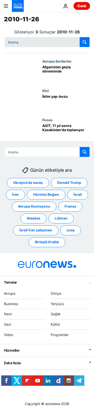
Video (8, 335)
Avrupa (9, 293)
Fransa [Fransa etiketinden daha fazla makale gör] (70, 206)
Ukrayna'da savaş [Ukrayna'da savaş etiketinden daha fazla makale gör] (28, 182)
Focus (47, 120)
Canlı (81, 6)
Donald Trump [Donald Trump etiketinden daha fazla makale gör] (69, 182)
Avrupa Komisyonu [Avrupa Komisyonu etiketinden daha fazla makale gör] (34, 206)
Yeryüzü (57, 304)
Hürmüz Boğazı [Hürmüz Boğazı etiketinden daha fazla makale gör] (46, 194)
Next (8, 314)
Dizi (45, 91)
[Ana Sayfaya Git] (18, 6)
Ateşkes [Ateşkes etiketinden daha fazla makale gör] (33, 218)
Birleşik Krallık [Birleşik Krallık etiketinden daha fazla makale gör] (47, 242)
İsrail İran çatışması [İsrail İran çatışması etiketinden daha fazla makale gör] (35, 230)
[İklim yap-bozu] (66, 103)
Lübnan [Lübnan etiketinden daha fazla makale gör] (61, 218)
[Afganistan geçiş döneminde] (66, 73)
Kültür (55, 324)
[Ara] (47, 42)
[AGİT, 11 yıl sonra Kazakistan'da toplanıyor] (66, 132)
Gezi (7, 324)
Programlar (60, 335)
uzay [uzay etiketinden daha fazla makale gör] (71, 230)
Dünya (56, 293)
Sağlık (56, 314)
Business (11, 304)
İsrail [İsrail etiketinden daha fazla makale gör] (77, 194)
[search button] (85, 42)
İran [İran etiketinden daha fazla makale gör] (15, 194)
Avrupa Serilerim (56, 61)
